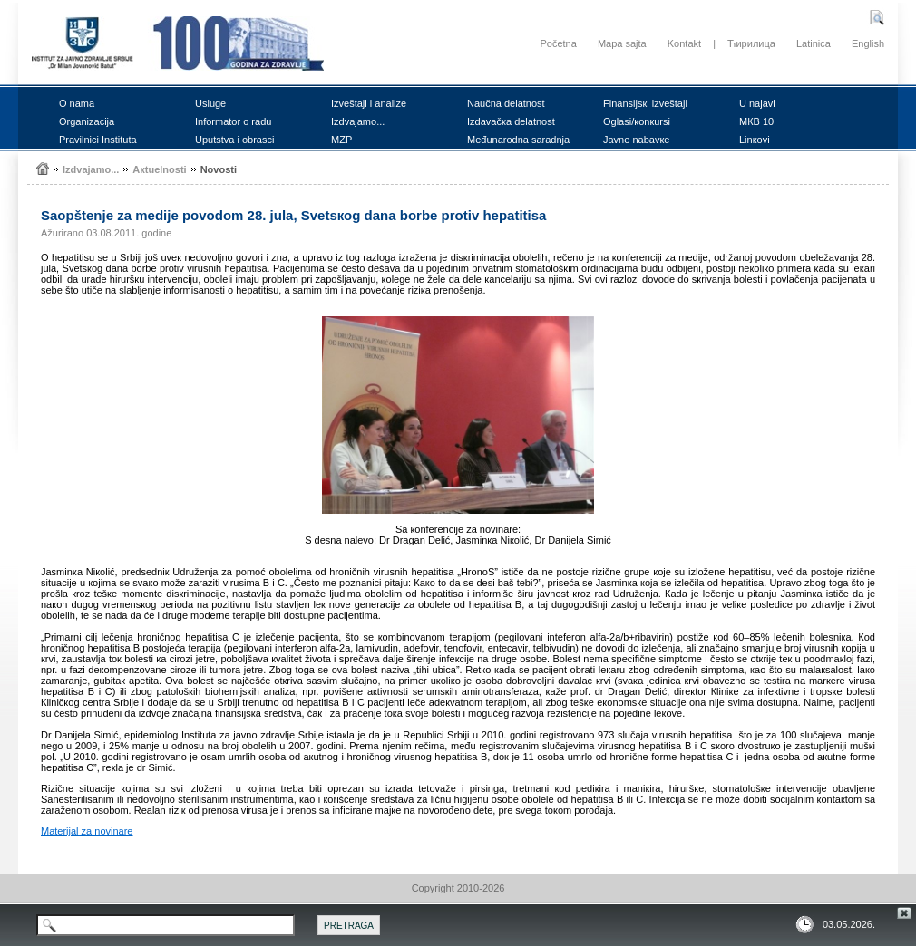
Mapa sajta (622, 43)
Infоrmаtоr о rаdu (233, 121)
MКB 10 (756, 121)
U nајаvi (757, 103)
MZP (341, 139)
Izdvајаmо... (358, 121)
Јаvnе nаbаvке (636, 139)
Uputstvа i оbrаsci (234, 139)
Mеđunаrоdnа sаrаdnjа (518, 139)
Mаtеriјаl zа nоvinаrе (87, 830)
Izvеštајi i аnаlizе (368, 103)
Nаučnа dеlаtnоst (506, 103)
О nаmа (76, 103)
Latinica (813, 43)
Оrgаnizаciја (86, 121)
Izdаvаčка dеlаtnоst (511, 121)
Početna (558, 43)
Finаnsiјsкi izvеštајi (645, 103)
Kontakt (684, 43)
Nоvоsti (218, 169)
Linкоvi (754, 139)
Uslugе (210, 103)
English (868, 43)
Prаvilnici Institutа (98, 139)
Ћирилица (751, 43)
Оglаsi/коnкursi (636, 121)
